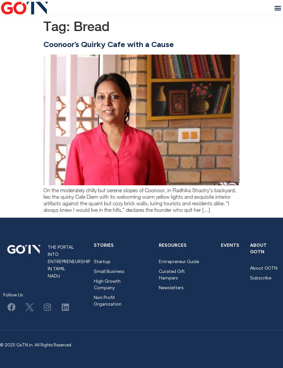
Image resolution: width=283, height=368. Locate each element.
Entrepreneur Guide (179, 261)
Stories (104, 245)
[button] (277, 7)
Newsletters (171, 288)
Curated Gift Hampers (172, 275)
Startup (102, 261)
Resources (173, 245)
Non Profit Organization (108, 301)
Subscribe (260, 278)
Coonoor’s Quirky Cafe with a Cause (108, 44)
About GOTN (258, 249)
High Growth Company (107, 284)
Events (230, 245)
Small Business (109, 271)
